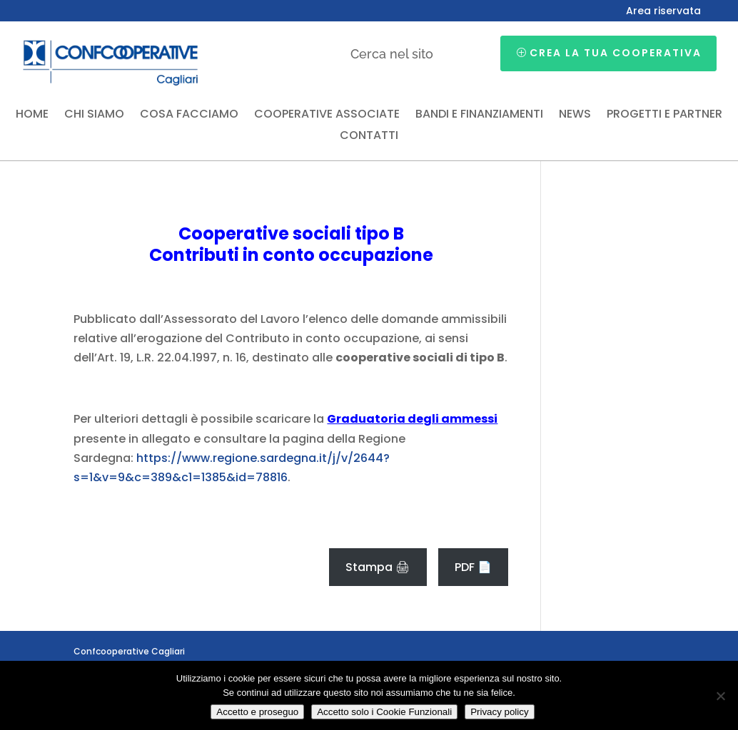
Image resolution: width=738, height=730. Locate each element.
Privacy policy (499, 711)
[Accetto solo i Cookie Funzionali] (720, 696)
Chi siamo (94, 115)
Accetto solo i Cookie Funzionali (384, 711)
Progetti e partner (664, 115)
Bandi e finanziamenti (479, 115)
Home (32, 115)
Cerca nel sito (391, 53)
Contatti (369, 136)
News (575, 115)
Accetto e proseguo (257, 711)
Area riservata (663, 12)
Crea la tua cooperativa (616, 53)
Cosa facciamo (189, 115)
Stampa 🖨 (377, 567)
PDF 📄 (473, 567)
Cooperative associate (327, 115)
